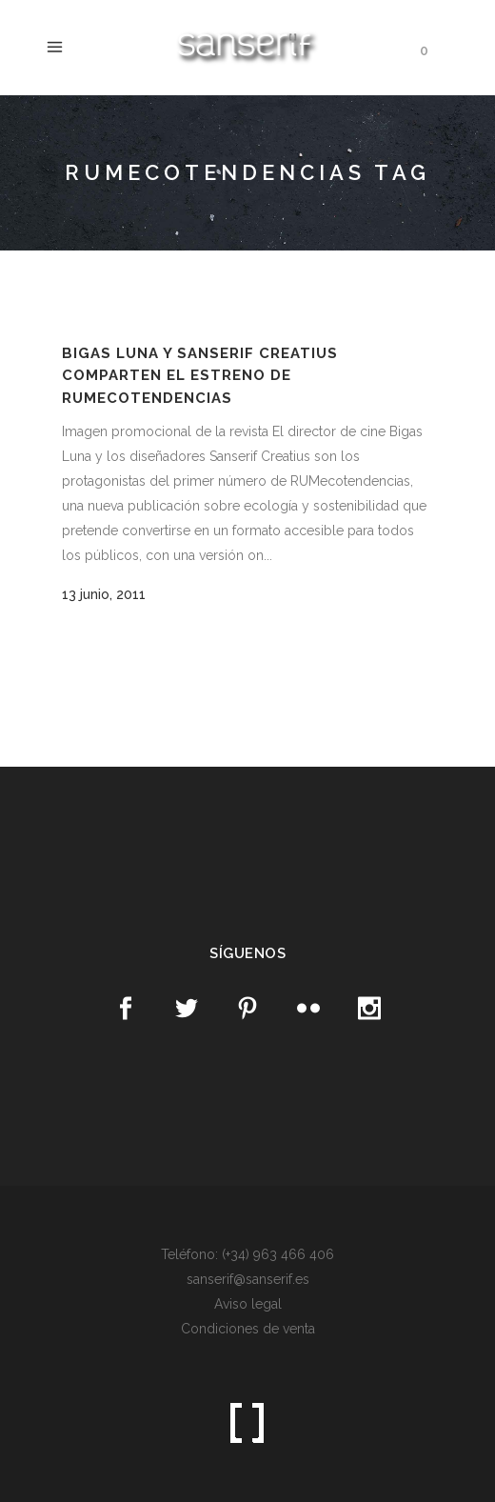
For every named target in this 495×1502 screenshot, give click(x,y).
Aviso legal (248, 1304)
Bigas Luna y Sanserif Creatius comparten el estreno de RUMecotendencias (200, 376)
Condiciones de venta (248, 1328)
